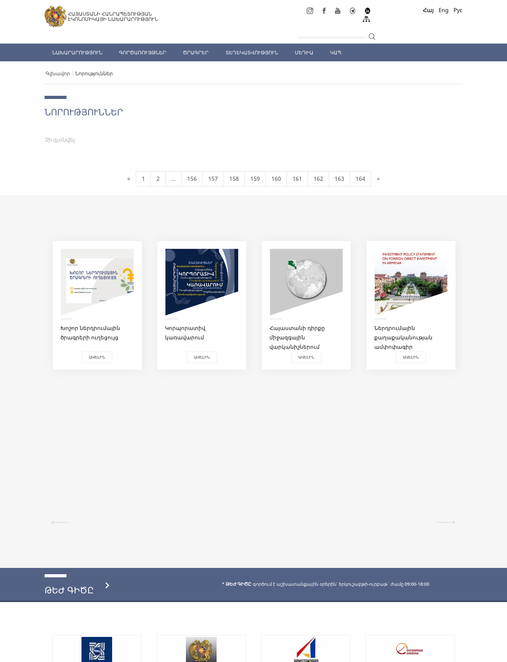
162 (318, 179)
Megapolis (449, 653)
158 (234, 179)
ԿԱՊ (335, 52)
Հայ (428, 10)
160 (276, 179)
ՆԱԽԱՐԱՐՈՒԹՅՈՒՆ (77, 52)
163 (339, 179)
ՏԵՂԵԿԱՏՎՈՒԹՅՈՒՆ (252, 52)
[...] (332, 32)
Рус (457, 10)
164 (360, 179)
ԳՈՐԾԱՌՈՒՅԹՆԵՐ (142, 52)
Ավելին (97, 357)
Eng (443, 10)
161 (297, 179)
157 (213, 179)
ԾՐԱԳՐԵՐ (196, 52)
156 (192, 179)
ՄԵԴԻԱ (304, 52)
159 (255, 179)
